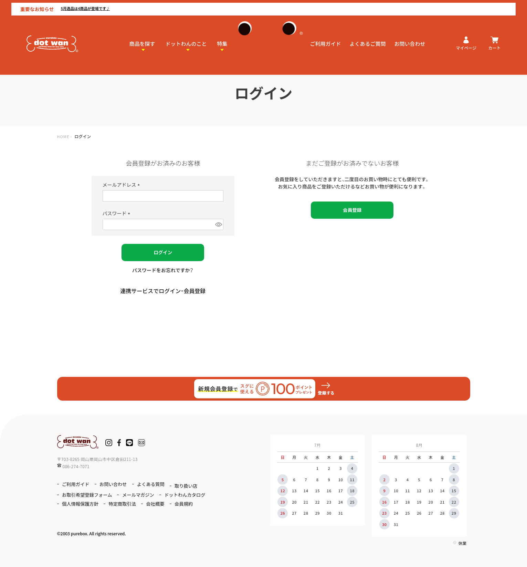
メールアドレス (122, 184)
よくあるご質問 (368, 36)
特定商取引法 (186, 503)
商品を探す (142, 36)
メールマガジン (183, 493)
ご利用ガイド (325, 36)
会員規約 (103, 512)
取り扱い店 (75, 493)
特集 (222, 36)
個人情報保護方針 (139, 503)
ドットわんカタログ (85, 503)
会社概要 (72, 512)
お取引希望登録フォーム (126, 493)
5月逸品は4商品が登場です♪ (85, 6)
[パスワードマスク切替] (218, 224)
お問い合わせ (409, 36)
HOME (64, 136)
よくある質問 (160, 484)
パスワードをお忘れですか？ (163, 270)
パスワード (118, 213)
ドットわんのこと (186, 36)
